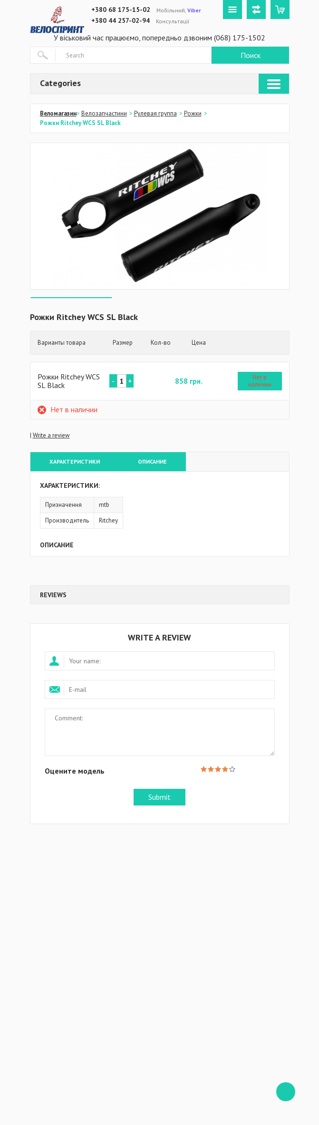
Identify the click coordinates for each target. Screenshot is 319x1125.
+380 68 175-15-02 (120, 9)
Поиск (251, 55)
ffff (285, 1091)
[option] (160, 216)
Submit (159, 797)
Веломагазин (58, 113)
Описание (152, 461)
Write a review (51, 435)
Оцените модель (75, 770)
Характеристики (74, 461)
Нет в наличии (259, 381)
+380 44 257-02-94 (120, 20)
